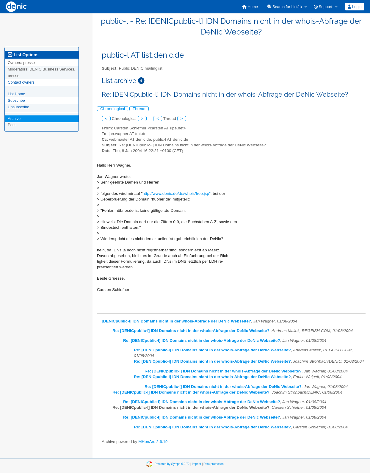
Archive (14, 118)
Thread (139, 108)
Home (250, 6)
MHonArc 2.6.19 (152, 441)
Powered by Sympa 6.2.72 (172, 464)
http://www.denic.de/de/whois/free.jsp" (176, 193)
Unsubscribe (18, 107)
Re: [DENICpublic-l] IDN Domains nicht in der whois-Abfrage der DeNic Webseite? (190, 330)
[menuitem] (250, 6)
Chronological (112, 108)
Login (354, 6)
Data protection (213, 464)
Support (323, 6)
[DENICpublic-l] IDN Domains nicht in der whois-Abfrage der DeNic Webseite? (176, 321)
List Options (23, 54)
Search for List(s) (284, 6)
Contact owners (21, 82)
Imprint (196, 464)
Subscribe (16, 100)
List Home (16, 94)
